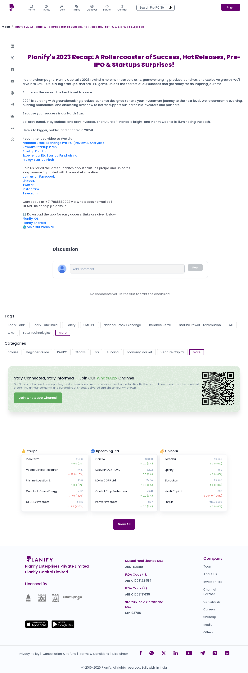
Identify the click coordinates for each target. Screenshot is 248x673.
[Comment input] (127, 268)
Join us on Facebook (39, 176)
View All (124, 524)
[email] (12, 120)
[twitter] (12, 62)
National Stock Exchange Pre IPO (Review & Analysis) (63, 143)
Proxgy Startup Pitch (38, 159)
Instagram (31, 189)
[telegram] (12, 108)
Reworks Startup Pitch (40, 147)
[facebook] (12, 73)
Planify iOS (31, 218)
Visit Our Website (40, 227)
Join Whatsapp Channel (38, 398)
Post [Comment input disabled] (195, 267)
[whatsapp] (12, 143)
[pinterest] (12, 97)
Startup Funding (35, 151)
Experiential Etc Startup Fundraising (50, 155)
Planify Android (34, 223)
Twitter (28, 185)
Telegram (30, 193)
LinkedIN (29, 181)
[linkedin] (12, 50)
